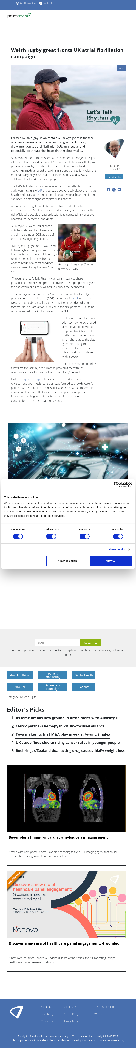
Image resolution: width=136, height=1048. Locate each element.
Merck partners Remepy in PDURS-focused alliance (60, 726)
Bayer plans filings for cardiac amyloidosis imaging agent (58, 837)
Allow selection (67, 560)
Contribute (70, 1006)
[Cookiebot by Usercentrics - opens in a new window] (116, 484)
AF (40, 190)
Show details (117, 549)
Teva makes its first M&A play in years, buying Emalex (63, 734)
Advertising (47, 1014)
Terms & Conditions (105, 1006)
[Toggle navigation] (127, 15)
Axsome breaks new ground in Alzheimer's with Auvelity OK (68, 718)
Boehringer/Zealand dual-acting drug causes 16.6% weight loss (70, 750)
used (75, 298)
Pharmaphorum (17, 1012)
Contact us (47, 1021)
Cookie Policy (71, 1014)
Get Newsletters (28, 3)
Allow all (110, 560)
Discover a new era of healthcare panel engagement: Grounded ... (66, 943)
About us (46, 1006)
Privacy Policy (71, 1021)
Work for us (100, 1014)
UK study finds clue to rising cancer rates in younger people (68, 742)
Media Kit (48, 3)
